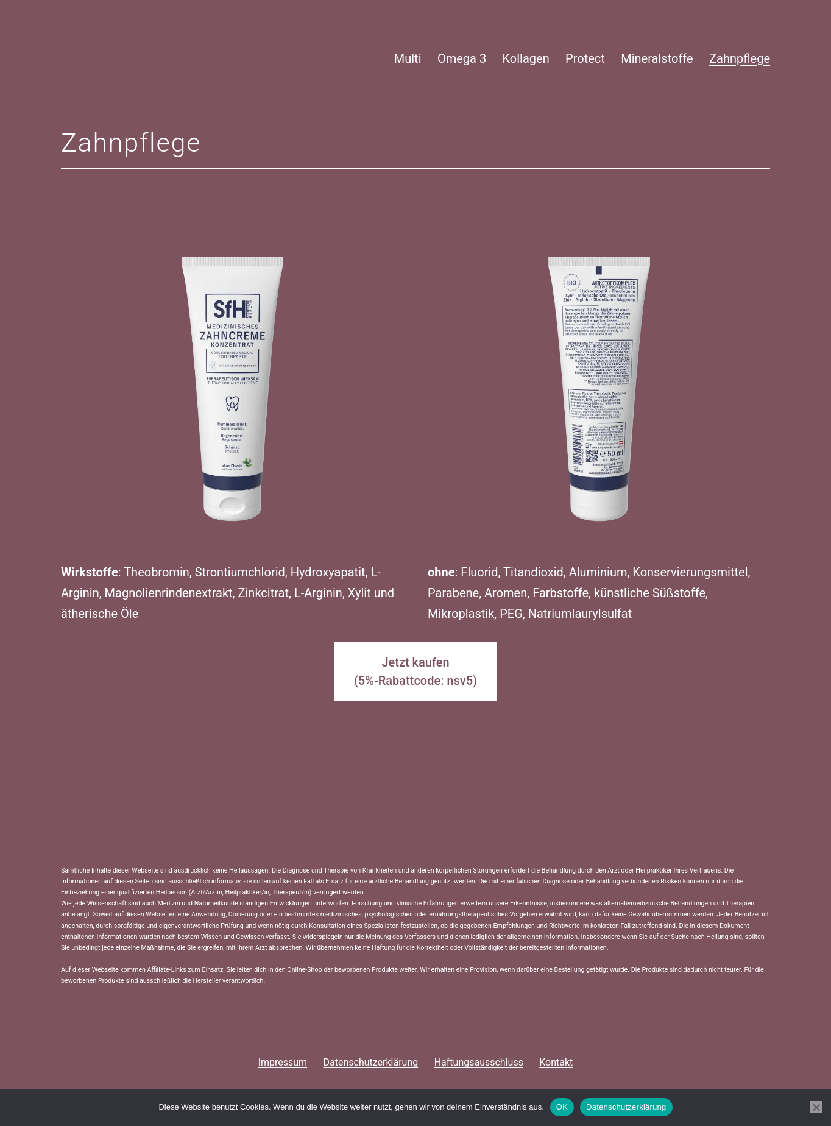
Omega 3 (461, 58)
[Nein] (816, 1107)
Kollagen (526, 58)
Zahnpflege (739, 58)
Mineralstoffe (657, 58)
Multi (408, 58)
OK (562, 1106)
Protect (585, 58)
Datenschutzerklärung (626, 1106)
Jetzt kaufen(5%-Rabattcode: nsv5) (415, 671)
